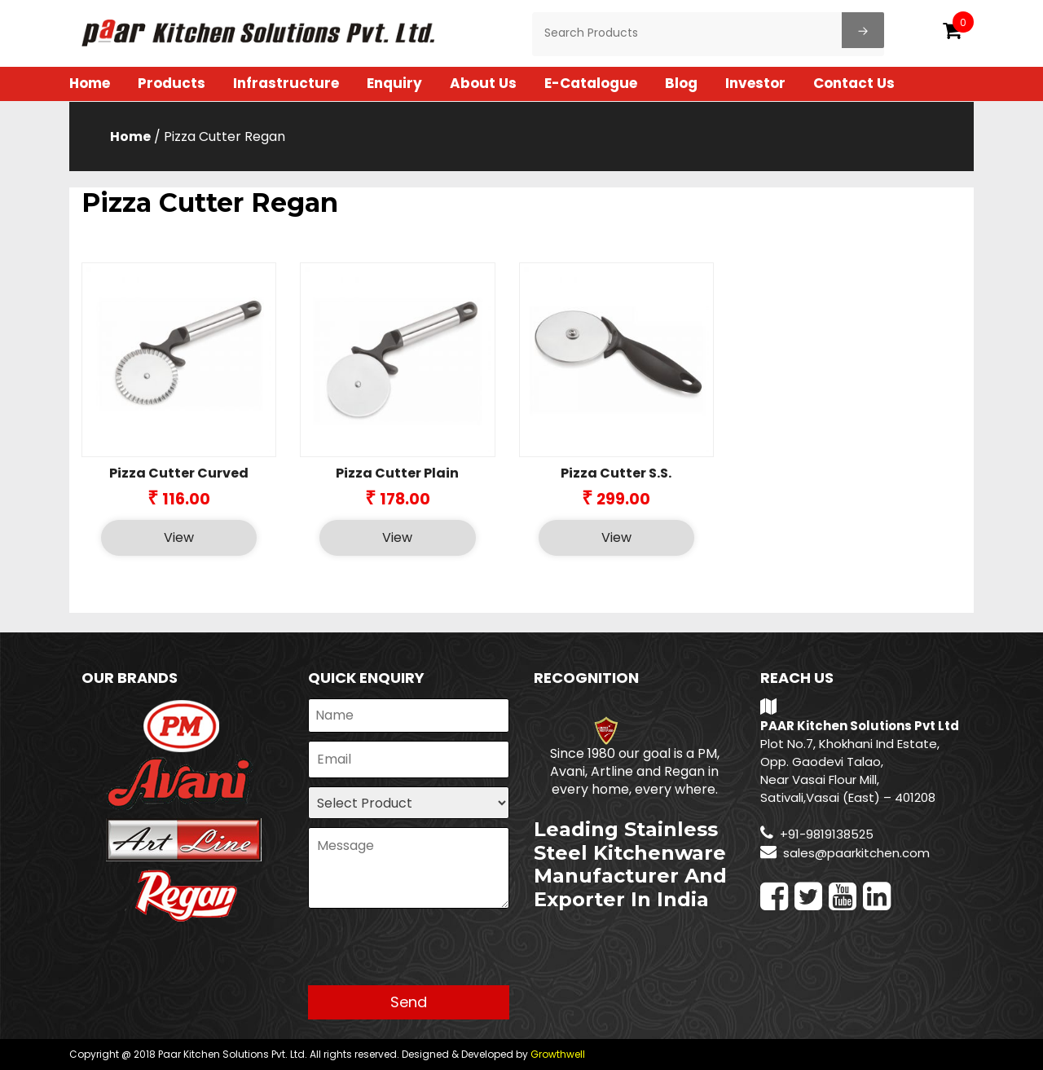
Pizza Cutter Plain (397, 473)
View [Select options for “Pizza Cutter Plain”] (397, 537)
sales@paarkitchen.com (856, 852)
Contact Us (854, 83)
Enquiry (394, 83)
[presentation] (432, 953)
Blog (681, 83)
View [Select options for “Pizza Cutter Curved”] (179, 537)
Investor (755, 83)
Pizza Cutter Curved (179, 473)
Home (89, 83)
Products (171, 83)
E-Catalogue (590, 83)
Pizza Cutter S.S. (616, 473)
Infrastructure (286, 83)
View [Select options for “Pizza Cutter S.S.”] (616, 537)
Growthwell (557, 1054)
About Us (483, 83)
